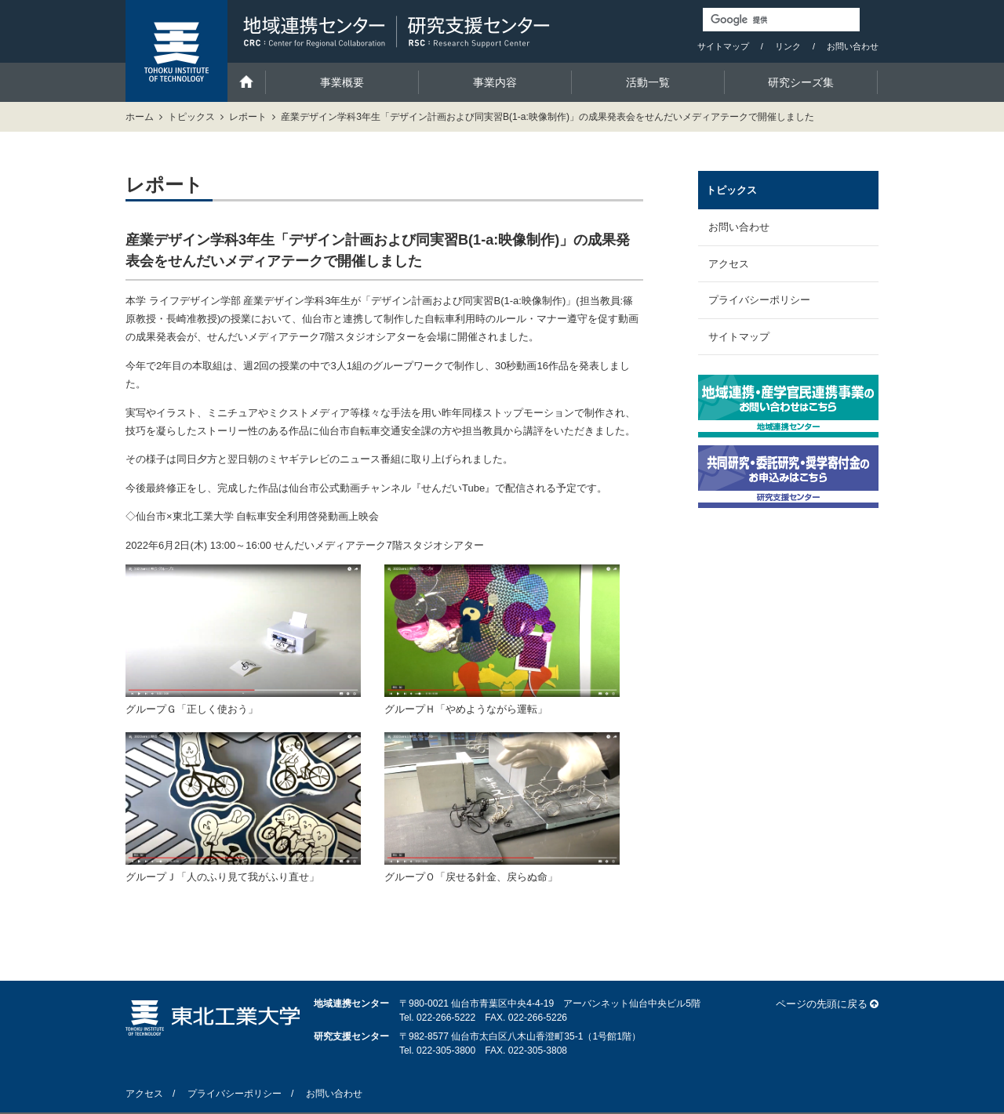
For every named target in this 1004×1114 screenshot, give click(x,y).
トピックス (191, 116)
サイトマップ (723, 46)
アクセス (728, 264)
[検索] (781, 19)
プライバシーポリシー (759, 300)
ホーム (140, 116)
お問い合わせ (852, 46)
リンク (788, 46)
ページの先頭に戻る (822, 1004)
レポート (248, 116)
